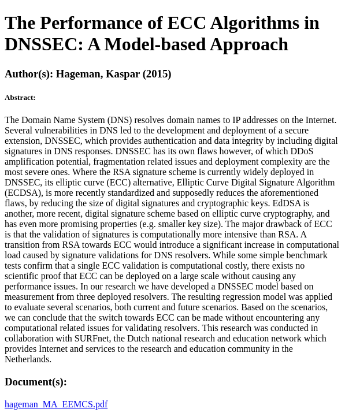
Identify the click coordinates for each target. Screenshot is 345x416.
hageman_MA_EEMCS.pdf (56, 404)
